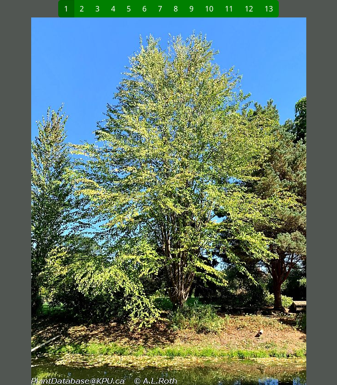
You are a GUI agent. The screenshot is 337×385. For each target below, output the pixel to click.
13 (269, 9)
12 (249, 9)
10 (209, 9)
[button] (87, 201)
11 (229, 9)
